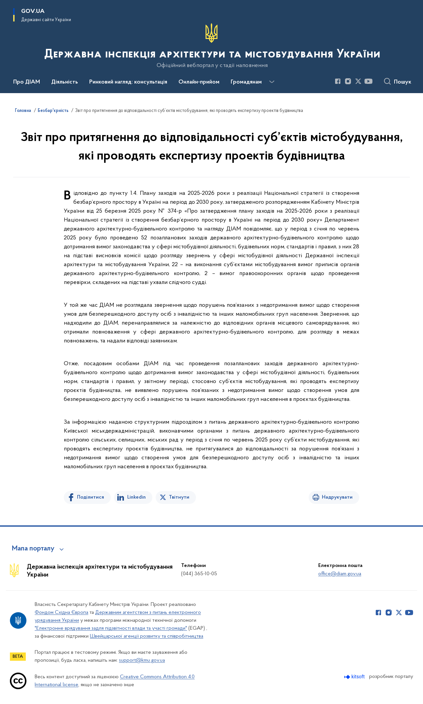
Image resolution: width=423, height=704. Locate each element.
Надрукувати (337, 497)
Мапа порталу (33, 548)
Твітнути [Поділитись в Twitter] (179, 497)
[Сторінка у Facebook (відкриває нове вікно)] (338, 81)
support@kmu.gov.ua (142, 660)
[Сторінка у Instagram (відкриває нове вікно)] (348, 81)
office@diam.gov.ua (339, 574)
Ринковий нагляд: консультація (128, 82)
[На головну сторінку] (212, 46)
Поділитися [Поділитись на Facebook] (90, 497)
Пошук (402, 82)
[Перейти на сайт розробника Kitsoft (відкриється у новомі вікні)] (355, 676)
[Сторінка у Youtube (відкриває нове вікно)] (368, 81)
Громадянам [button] (246, 82)
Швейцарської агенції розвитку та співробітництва (146, 636)
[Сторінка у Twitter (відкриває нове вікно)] (358, 81)
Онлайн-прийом (198, 82)
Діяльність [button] (64, 82)
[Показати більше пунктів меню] (272, 82)
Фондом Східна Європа (61, 612)
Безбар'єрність (53, 111)
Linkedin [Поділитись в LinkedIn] (136, 497)
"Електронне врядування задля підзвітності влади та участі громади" (111, 628)
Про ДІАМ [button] (26, 82)
